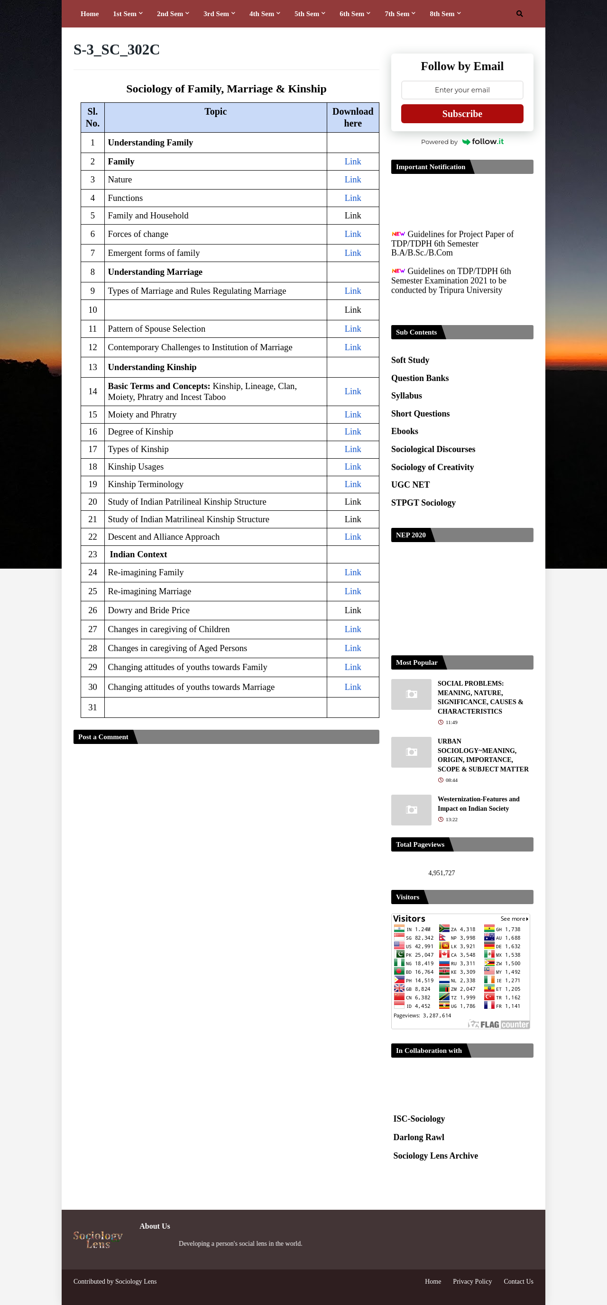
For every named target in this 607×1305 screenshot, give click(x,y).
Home (433, 1281)
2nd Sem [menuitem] (170, 14)
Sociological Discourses (433, 449)
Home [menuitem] (90, 14)
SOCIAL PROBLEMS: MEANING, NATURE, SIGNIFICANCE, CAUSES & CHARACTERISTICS (481, 697)
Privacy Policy (472, 1281)
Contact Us (518, 1281)
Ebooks (404, 431)
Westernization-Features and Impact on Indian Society (479, 804)
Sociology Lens (136, 1281)
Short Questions (420, 413)
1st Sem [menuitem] (125, 14)
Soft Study (410, 360)
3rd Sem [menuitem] (216, 14)
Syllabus (406, 395)
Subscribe (462, 114)
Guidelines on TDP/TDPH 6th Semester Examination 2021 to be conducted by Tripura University (451, 287)
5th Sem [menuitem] (306, 14)
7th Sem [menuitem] (397, 14)
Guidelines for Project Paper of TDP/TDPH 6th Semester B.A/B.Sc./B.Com (452, 250)
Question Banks (420, 378)
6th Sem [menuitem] (352, 14)
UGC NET (410, 484)
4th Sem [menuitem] (261, 14)
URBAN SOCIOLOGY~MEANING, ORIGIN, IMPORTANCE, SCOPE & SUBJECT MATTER (483, 755)
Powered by (462, 141)
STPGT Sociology (423, 503)
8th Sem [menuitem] (442, 14)
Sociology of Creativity (432, 467)
